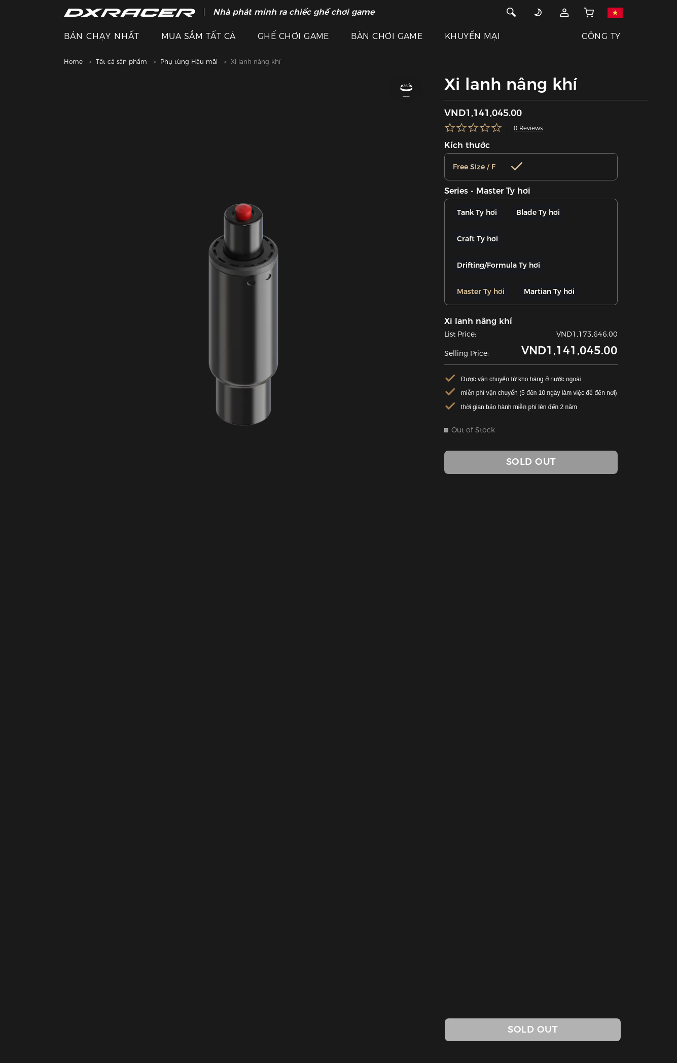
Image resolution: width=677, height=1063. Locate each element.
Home (73, 61)
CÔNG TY (601, 36)
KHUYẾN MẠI (473, 36)
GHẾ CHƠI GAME (293, 36)
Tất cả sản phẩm (121, 61)
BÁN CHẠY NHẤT (101, 36)
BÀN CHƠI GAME (386, 36)
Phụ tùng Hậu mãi (189, 61)
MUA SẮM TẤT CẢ (198, 36)
